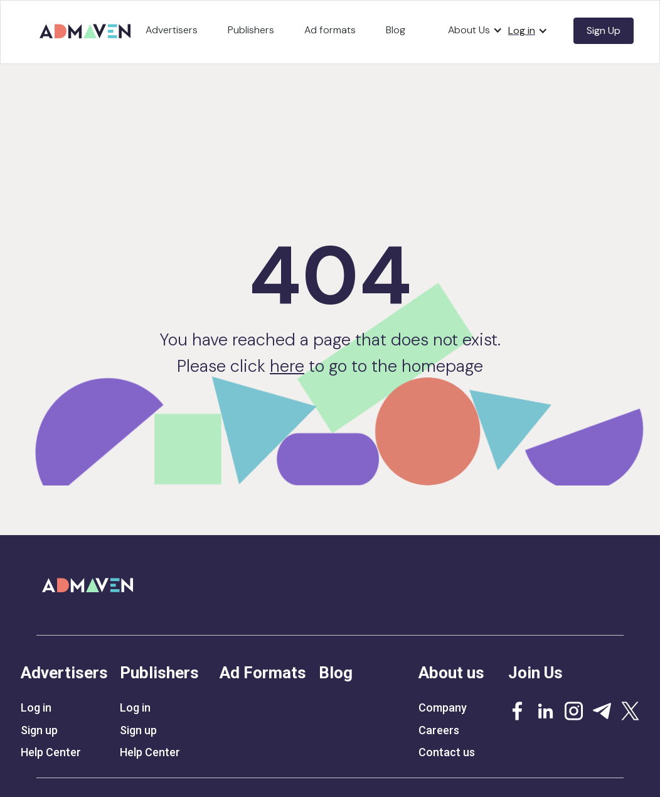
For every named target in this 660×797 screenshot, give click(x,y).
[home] (87, 26)
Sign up (39, 730)
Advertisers (172, 29)
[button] (475, 30)
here (287, 366)
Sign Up (603, 30)
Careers (438, 730)
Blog (395, 29)
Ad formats (330, 29)
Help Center (51, 752)
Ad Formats (263, 672)
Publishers (251, 29)
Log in (36, 708)
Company (442, 708)
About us (451, 672)
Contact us (446, 752)
